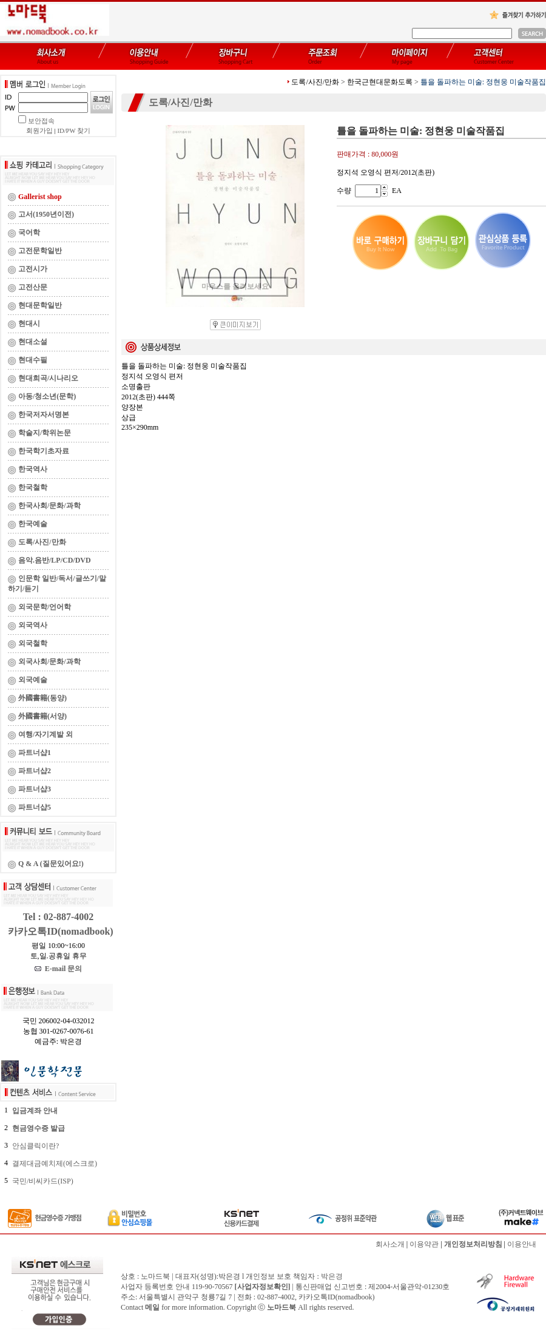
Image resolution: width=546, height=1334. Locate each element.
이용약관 (424, 1244)
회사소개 (390, 1244)
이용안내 (521, 1244)
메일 (152, 1307)
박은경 (332, 1276)
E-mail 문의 (59, 968)
